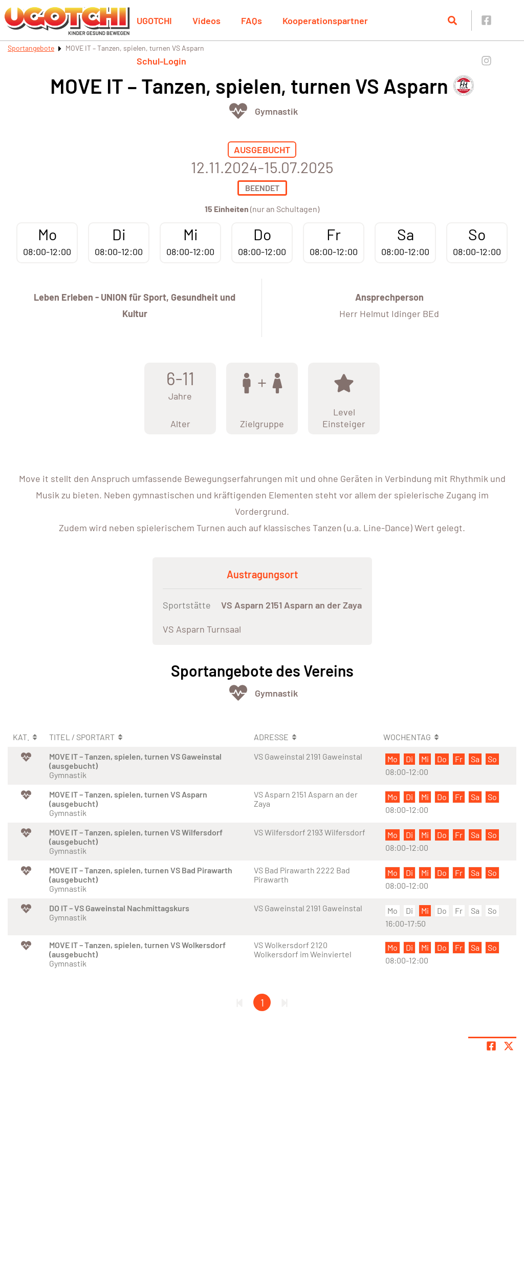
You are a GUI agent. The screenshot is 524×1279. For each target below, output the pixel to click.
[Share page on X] (508, 1046)
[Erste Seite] (239, 1002)
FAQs (251, 20)
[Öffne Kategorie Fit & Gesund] (238, 111)
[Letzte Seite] (284, 1002)
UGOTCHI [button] (154, 20)
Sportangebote (31, 48)
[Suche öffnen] (452, 20)
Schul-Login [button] (161, 61)
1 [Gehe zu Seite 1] (262, 1002)
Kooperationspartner (325, 20)
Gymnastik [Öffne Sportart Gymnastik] (276, 111)
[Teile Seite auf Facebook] (491, 1046)
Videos (206, 20)
